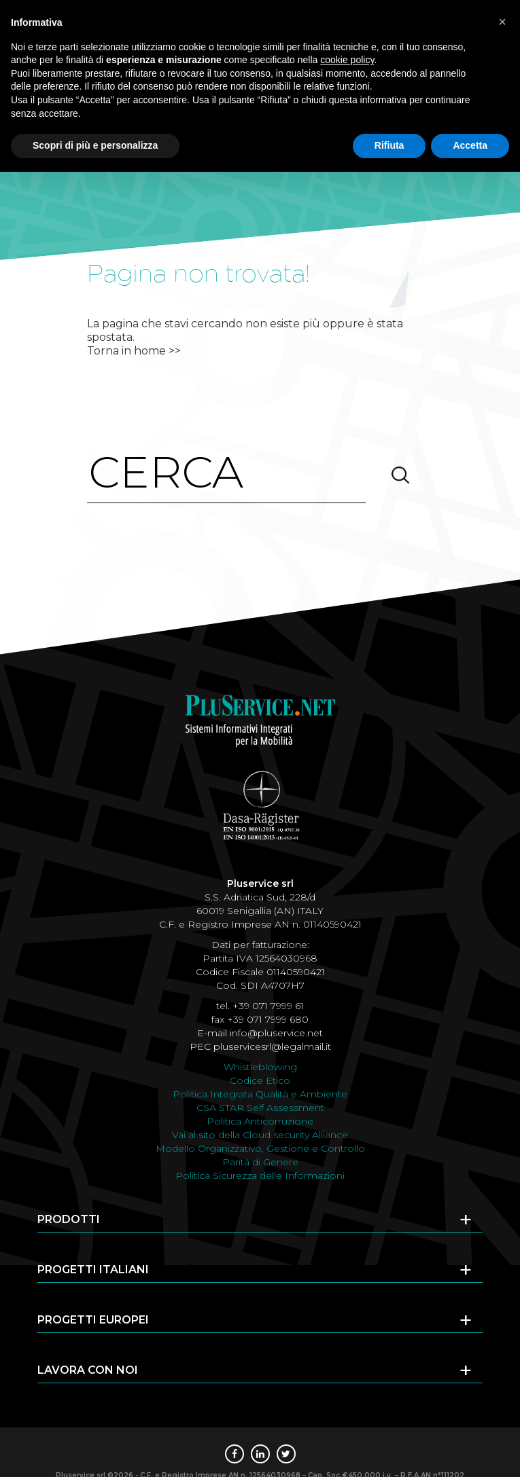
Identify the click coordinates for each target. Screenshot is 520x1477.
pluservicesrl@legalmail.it (272, 1046)
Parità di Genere (260, 1162)
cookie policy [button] (347, 59)
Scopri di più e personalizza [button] (95, 145)
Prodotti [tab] (254, 1223)
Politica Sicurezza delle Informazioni (260, 1175)
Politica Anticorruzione (260, 1121)
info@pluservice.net (276, 1033)
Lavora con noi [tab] (254, 1373)
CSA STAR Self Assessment (260, 1107)
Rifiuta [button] (389, 145)
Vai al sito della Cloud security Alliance (260, 1135)
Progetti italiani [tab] (254, 1273)
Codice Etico (260, 1080)
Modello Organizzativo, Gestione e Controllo (260, 1148)
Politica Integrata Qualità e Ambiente (260, 1094)
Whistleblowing (260, 1067)
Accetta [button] (470, 145)
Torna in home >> (134, 350)
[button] (502, 22)
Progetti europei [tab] (254, 1323)
